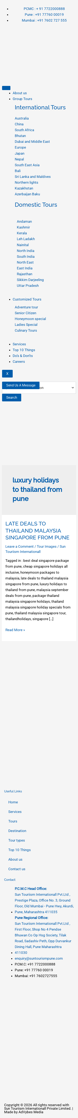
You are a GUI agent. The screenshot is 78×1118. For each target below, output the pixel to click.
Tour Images (47, 546)
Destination (17, 831)
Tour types (16, 840)
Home (13, 802)
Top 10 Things (24, 350)
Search (11, 397)
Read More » (15, 629)
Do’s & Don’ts (23, 356)
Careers (19, 361)
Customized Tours (27, 299)
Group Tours (22, 99)
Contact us (16, 869)
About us (20, 93)
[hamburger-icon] (6, 88)
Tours (12, 821)
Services (19, 344)
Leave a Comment (19, 546)
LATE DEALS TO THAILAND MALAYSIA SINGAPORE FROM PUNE (37, 531)
